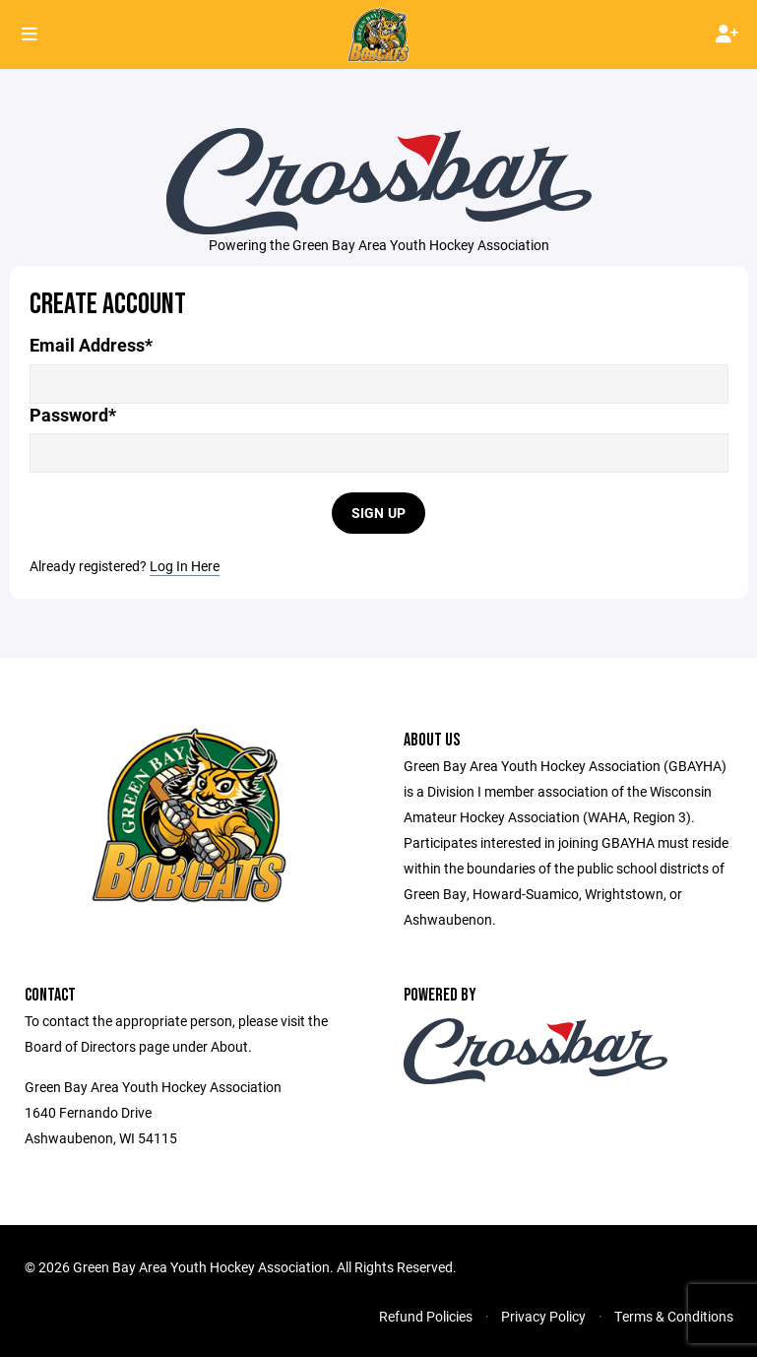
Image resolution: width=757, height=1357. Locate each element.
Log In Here (185, 565)
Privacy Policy (543, 1316)
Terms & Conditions (673, 1316)
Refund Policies (426, 1316)
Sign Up (379, 512)
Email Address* (91, 345)
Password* (73, 415)
